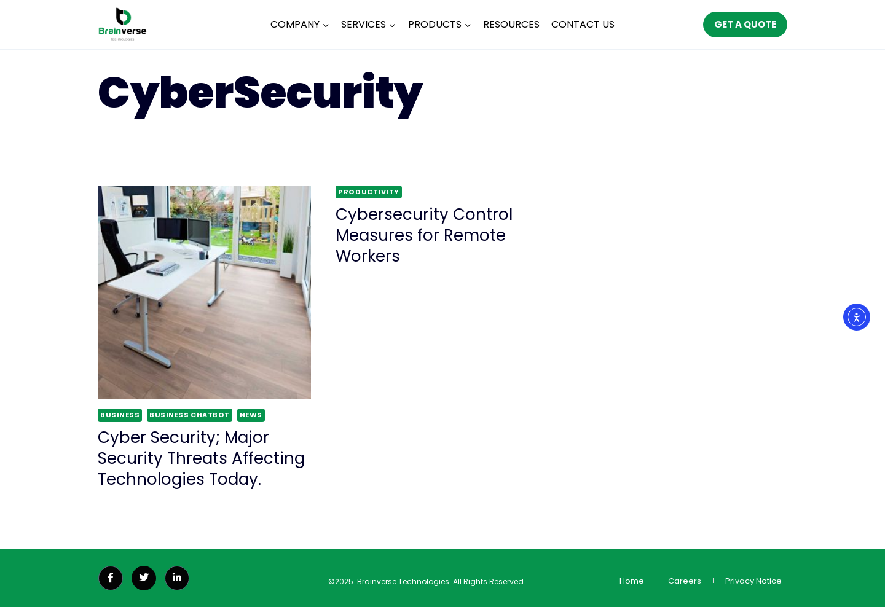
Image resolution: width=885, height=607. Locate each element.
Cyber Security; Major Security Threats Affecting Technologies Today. (201, 458)
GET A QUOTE (745, 24)
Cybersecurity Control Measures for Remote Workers (424, 235)
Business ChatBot (189, 415)
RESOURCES (511, 24)
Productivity (368, 192)
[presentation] (204, 292)
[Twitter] (144, 578)
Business (120, 415)
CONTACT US (583, 24)
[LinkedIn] (177, 578)
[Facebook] (110, 578)
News (251, 415)
